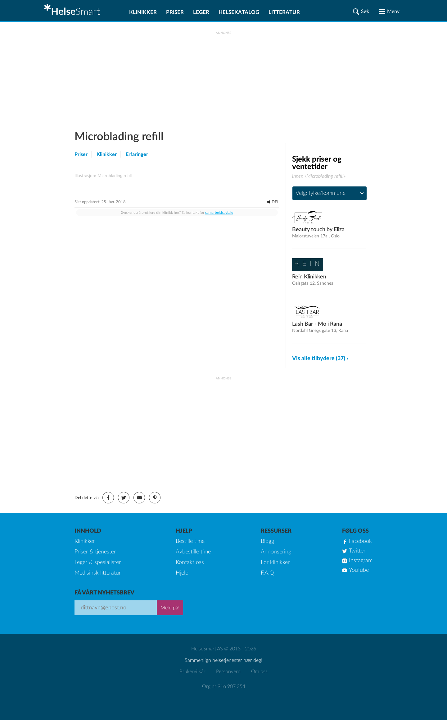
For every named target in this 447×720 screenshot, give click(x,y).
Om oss (259, 671)
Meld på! (169, 607)
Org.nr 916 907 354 (223, 686)
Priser (175, 12)
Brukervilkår (192, 671)
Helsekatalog (239, 12)
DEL (275, 303)
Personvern (228, 671)
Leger (201, 12)
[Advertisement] (223, 78)
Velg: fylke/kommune (320, 193)
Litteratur (284, 12)
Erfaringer (137, 154)
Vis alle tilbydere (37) (318, 358)
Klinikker (143, 12)
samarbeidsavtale (219, 313)
